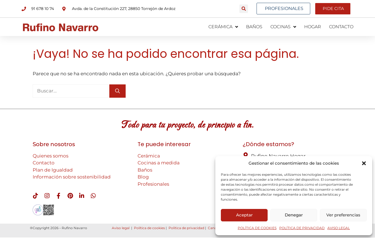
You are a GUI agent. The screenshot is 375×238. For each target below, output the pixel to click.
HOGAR (312, 26)
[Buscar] (117, 90)
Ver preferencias (343, 215)
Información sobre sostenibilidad (72, 176)
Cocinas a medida (159, 162)
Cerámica (149, 155)
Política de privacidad (186, 228)
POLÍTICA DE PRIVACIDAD (302, 228)
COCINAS (283, 27)
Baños (145, 169)
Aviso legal (121, 228)
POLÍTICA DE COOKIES (257, 228)
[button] (364, 163)
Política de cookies (149, 228)
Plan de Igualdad (53, 169)
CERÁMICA (223, 27)
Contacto (44, 162)
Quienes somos (50, 155)
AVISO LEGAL (338, 228)
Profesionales (153, 184)
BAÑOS (254, 26)
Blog (143, 176)
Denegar (294, 215)
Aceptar (244, 215)
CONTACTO (341, 26)
